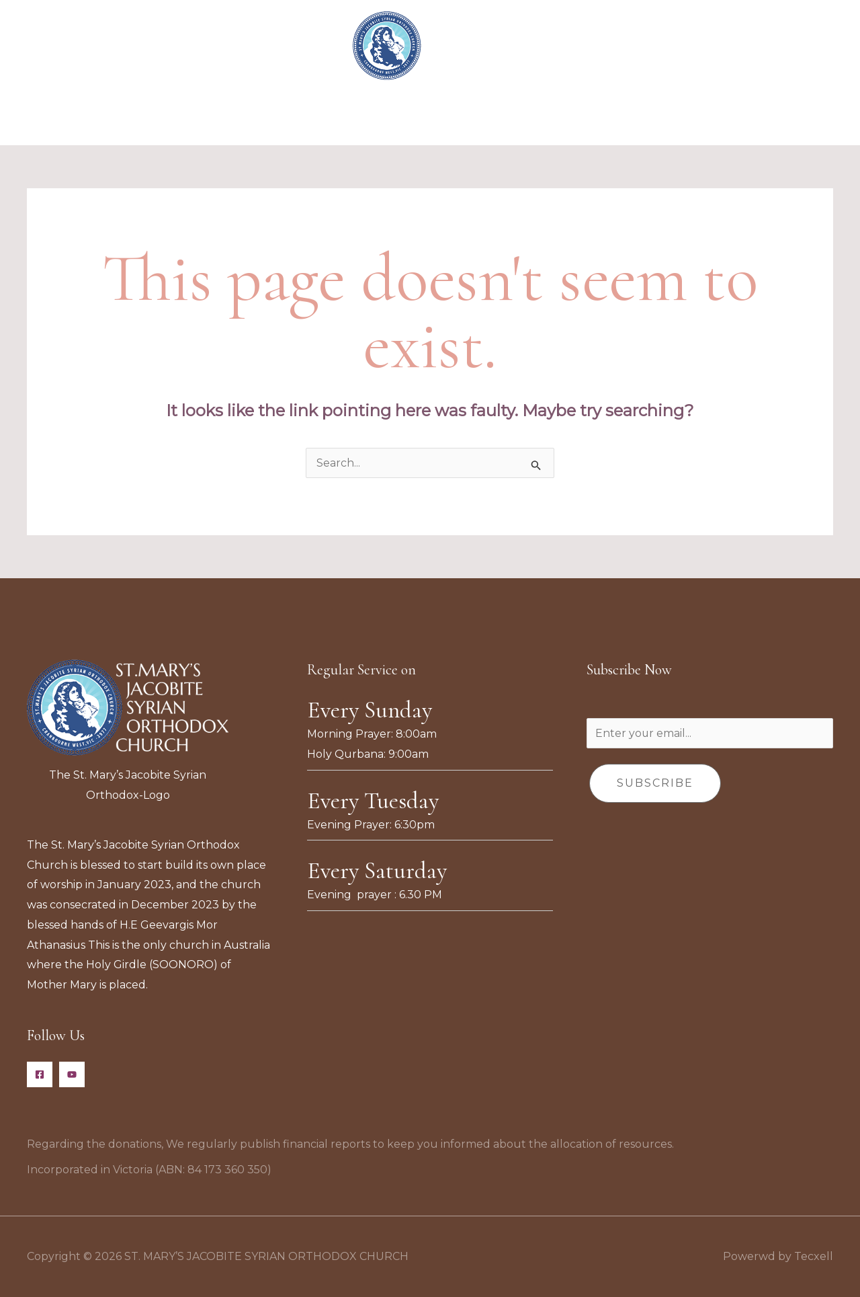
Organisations (347, 118)
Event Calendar (447, 118)
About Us (264, 118)
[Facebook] (39, 1074)
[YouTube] (72, 1074)
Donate (531, 118)
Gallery (591, 118)
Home (200, 118)
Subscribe (655, 783)
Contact (654, 118)
